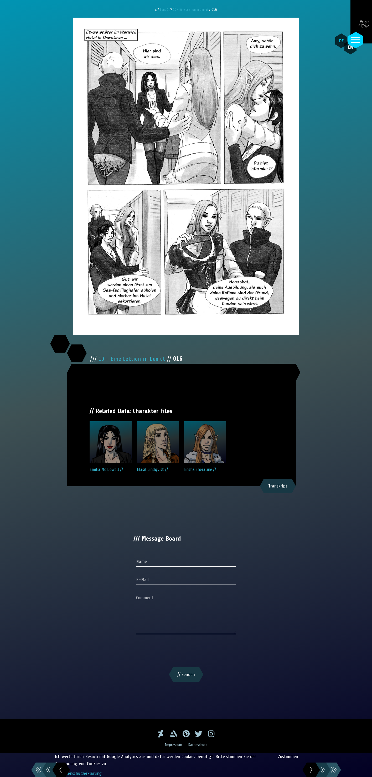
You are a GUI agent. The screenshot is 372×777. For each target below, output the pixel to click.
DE (338, 40)
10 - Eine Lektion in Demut (192, 10)
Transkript (277, 486)
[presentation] (186, 652)
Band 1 (162, 10)
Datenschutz (198, 744)
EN (344, 52)
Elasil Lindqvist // (158, 446)
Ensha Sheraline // (205, 446)
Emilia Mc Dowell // (111, 446)
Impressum (173, 744)
